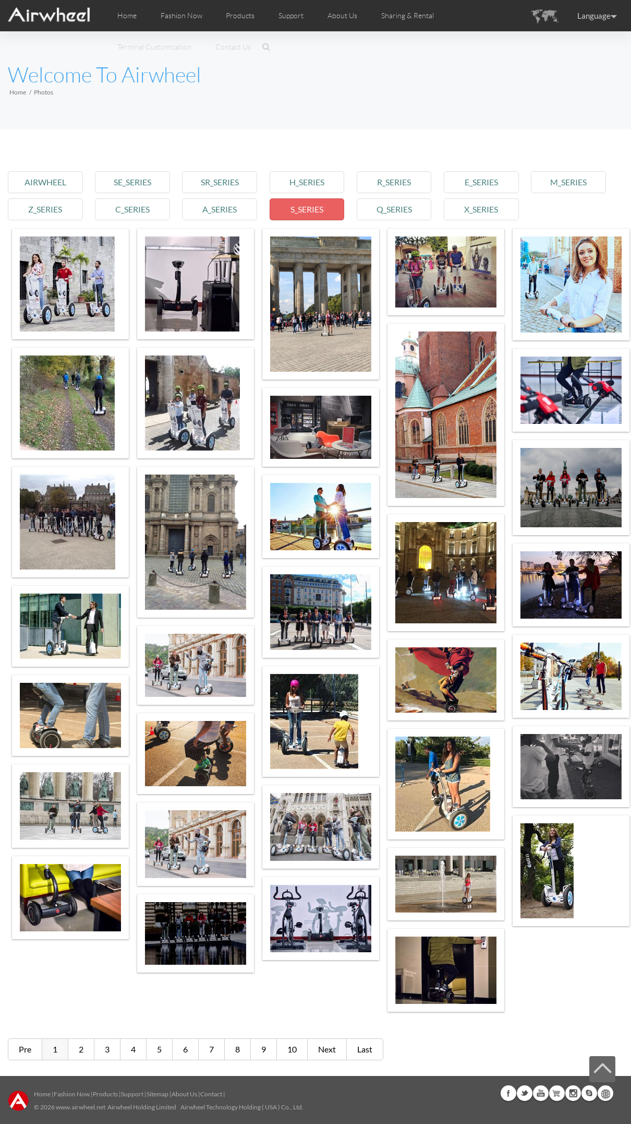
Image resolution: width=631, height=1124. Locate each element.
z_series (45, 209)
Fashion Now (72, 1094)
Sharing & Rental (407, 15)
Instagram (573, 1093)
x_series (481, 209)
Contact (211, 1094)
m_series (568, 182)
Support (291, 15)
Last (364, 1049)
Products (240, 15)
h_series (306, 182)
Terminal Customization (154, 47)
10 (292, 1049)
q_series (394, 209)
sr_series (220, 182)
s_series (306, 209)
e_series (481, 182)
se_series (132, 182)
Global (605, 1093)
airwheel (45, 182)
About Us (184, 1094)
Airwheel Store (557, 1093)
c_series (132, 209)
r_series (394, 182)
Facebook (508, 1093)
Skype (589, 1093)
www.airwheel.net (80, 1107)
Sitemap (157, 1094)
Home (127, 15)
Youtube (541, 1093)
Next (327, 1049)
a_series (219, 209)
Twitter (524, 1093)
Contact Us (233, 47)
